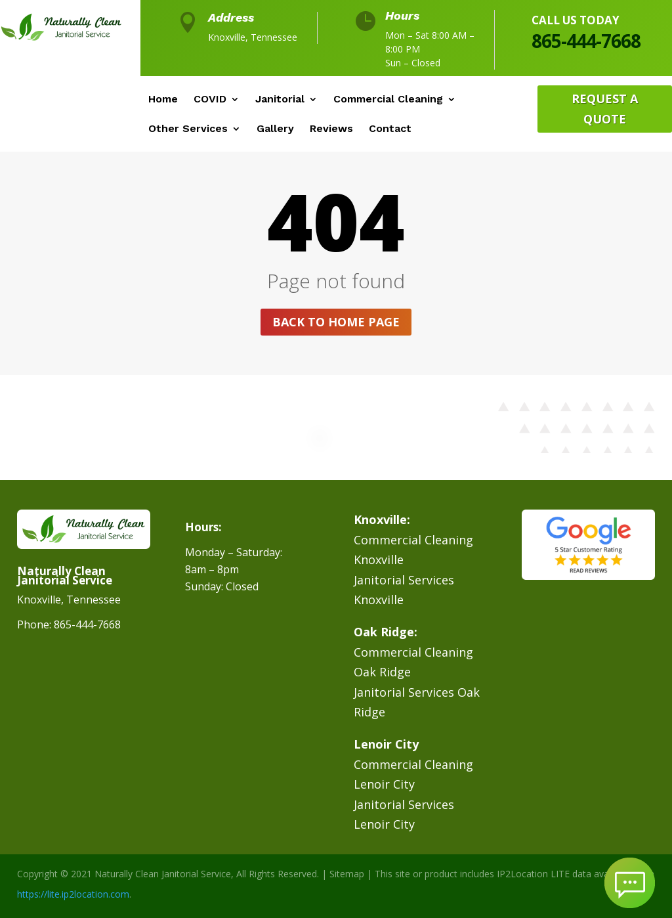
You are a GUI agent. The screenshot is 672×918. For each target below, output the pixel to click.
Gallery (275, 129)
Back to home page (336, 322)
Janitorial (279, 100)
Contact (390, 129)
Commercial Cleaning (388, 100)
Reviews (331, 129)
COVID (210, 100)
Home (163, 100)
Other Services (188, 129)
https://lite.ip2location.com (73, 894)
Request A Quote (605, 109)
